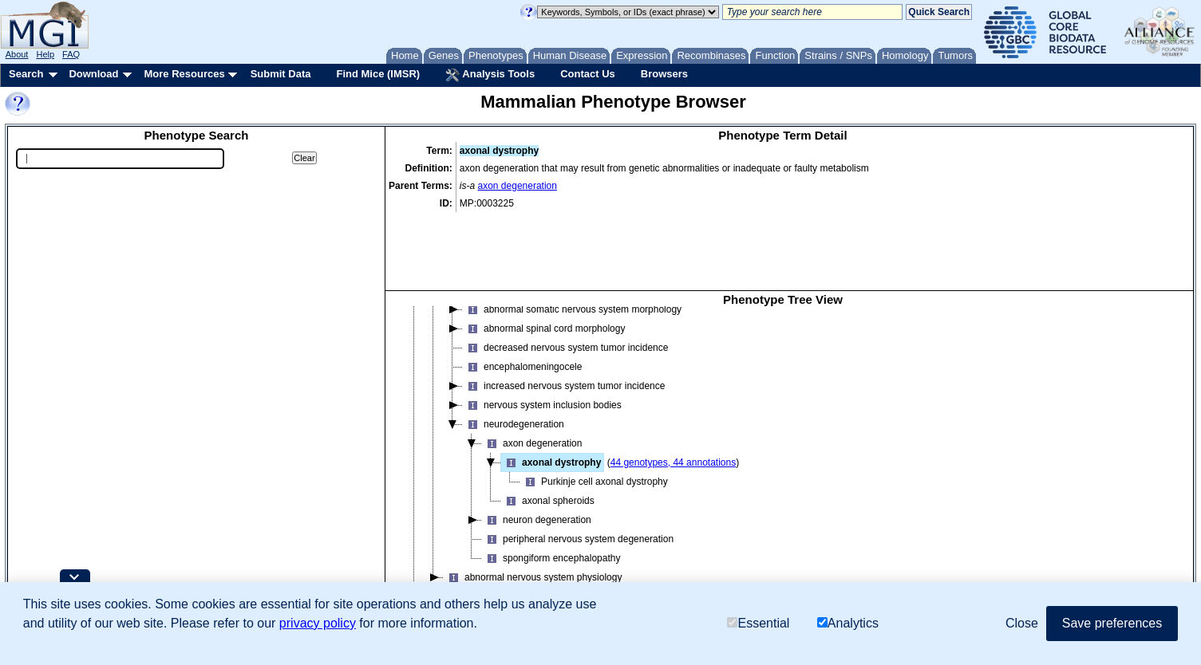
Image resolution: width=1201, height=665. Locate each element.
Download (93, 74)
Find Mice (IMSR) (378, 74)
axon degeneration (517, 185)
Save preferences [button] (1112, 623)
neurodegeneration (513, 350)
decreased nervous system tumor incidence (565, 273)
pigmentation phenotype (486, 541)
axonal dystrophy (551, 388)
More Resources (184, 74)
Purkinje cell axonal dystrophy (594, 407)
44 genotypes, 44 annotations (673, 388)
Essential (758, 623)
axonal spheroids (548, 426)
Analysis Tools (490, 75)
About (17, 54)
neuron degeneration (536, 445)
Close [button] (1021, 623)
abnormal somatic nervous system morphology (572, 235)
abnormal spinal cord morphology (544, 254)
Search (26, 74)
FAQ (71, 54)
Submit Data (281, 74)
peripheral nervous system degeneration (578, 464)
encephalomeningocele (522, 292)
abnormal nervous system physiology (533, 503)
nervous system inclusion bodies (542, 330)
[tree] (782, 424)
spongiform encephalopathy (551, 484)
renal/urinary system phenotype (502, 560)
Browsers (664, 74)
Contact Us (587, 74)
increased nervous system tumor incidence (564, 311)
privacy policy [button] (317, 623)
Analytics (848, 623)
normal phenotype (473, 522)
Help (45, 54)
